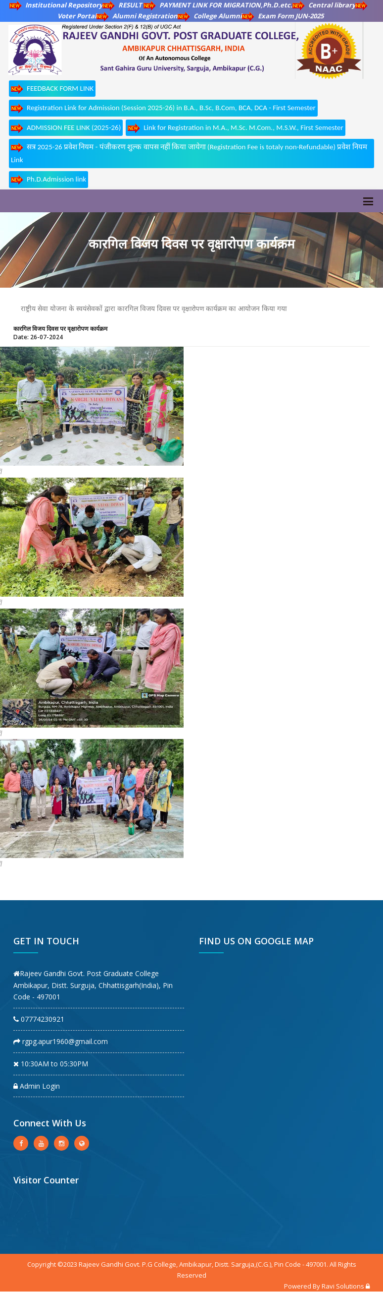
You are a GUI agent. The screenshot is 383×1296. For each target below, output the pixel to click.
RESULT (123, 4)
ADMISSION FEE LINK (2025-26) (66, 128)
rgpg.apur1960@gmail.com (60, 1041)
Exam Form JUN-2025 (283, 15)
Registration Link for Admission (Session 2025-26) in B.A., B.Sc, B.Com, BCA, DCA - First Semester (163, 108)
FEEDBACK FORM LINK (52, 89)
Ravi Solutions (343, 1286)
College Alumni (210, 15)
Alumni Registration (137, 15)
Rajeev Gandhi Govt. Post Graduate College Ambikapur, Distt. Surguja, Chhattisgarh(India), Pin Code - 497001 (93, 985)
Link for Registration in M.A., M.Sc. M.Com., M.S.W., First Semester (235, 128)
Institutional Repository (55, 4)
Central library (323, 4)
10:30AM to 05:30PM (50, 1063)
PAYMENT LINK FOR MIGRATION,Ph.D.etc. (218, 4)
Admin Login (36, 1086)
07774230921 (38, 1019)
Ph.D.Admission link (48, 180)
